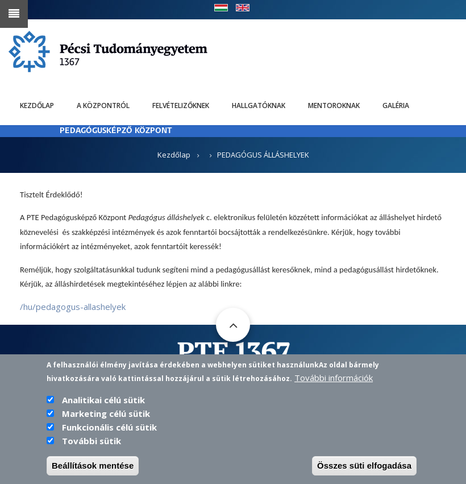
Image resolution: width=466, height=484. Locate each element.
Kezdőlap (37, 105)
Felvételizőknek (180, 105)
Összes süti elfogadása (364, 468)
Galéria (395, 105)
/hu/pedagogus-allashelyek (73, 306)
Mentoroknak (334, 105)
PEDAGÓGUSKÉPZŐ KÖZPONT (116, 131)
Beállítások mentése (93, 468)
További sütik (91, 443)
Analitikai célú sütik (103, 402)
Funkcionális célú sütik (109, 430)
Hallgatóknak (258, 105)
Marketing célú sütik (106, 416)
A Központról (103, 105)
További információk (333, 380)
